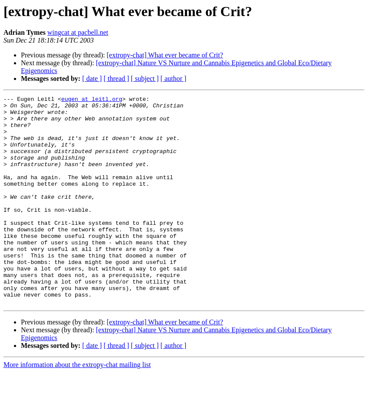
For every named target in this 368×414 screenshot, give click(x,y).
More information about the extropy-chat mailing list (77, 406)
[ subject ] (145, 78)
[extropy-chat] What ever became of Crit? (165, 55)
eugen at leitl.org (91, 100)
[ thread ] (116, 78)
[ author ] (174, 78)
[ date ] (92, 78)
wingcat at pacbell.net (77, 32)
